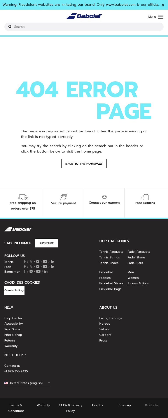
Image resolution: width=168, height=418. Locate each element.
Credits (97, 405)
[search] (84, 27)
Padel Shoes (136, 257)
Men (131, 272)
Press (103, 340)
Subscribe (46, 243)
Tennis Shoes (109, 263)
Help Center (13, 318)
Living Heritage (110, 318)
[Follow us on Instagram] (37, 262)
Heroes (104, 323)
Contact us (12, 365)
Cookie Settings (14, 290)
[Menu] (155, 17)
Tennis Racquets (111, 251)
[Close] (162, 5)
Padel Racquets (139, 251)
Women (133, 278)
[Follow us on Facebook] (25, 262)
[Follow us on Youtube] (45, 262)
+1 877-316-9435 (16, 371)
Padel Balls (135, 263)
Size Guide (12, 329)
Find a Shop (13, 335)
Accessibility (13, 323)
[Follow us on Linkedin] (52, 262)
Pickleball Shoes (111, 283)
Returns (10, 340)
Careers (105, 335)
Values (104, 329)
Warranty (11, 346)
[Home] (84, 17)
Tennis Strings (109, 257)
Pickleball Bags (110, 289)
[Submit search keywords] (10, 27)
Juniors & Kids (138, 283)
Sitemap (125, 405)
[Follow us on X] (31, 262)
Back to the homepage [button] (84, 164)
